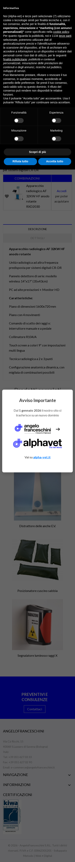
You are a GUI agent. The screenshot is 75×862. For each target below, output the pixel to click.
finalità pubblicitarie (15, 59)
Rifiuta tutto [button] (20, 161)
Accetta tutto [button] (54, 161)
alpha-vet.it (42, 457)
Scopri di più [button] (37, 152)
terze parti (65, 35)
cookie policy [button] (61, 31)
